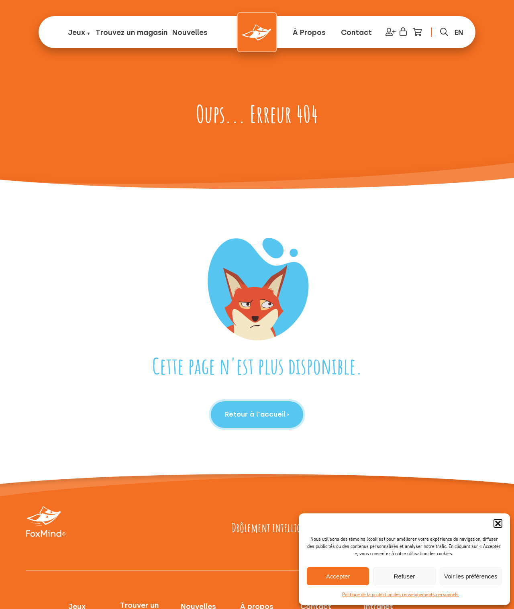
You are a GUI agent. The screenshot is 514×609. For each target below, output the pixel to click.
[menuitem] (459, 32)
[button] (498, 523)
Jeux (76, 32)
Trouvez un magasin (131, 32)
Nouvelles (190, 32)
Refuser (404, 576)
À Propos (309, 32)
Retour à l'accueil (257, 414)
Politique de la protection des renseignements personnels (400, 594)
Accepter (338, 576)
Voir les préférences (471, 576)
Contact (356, 32)
